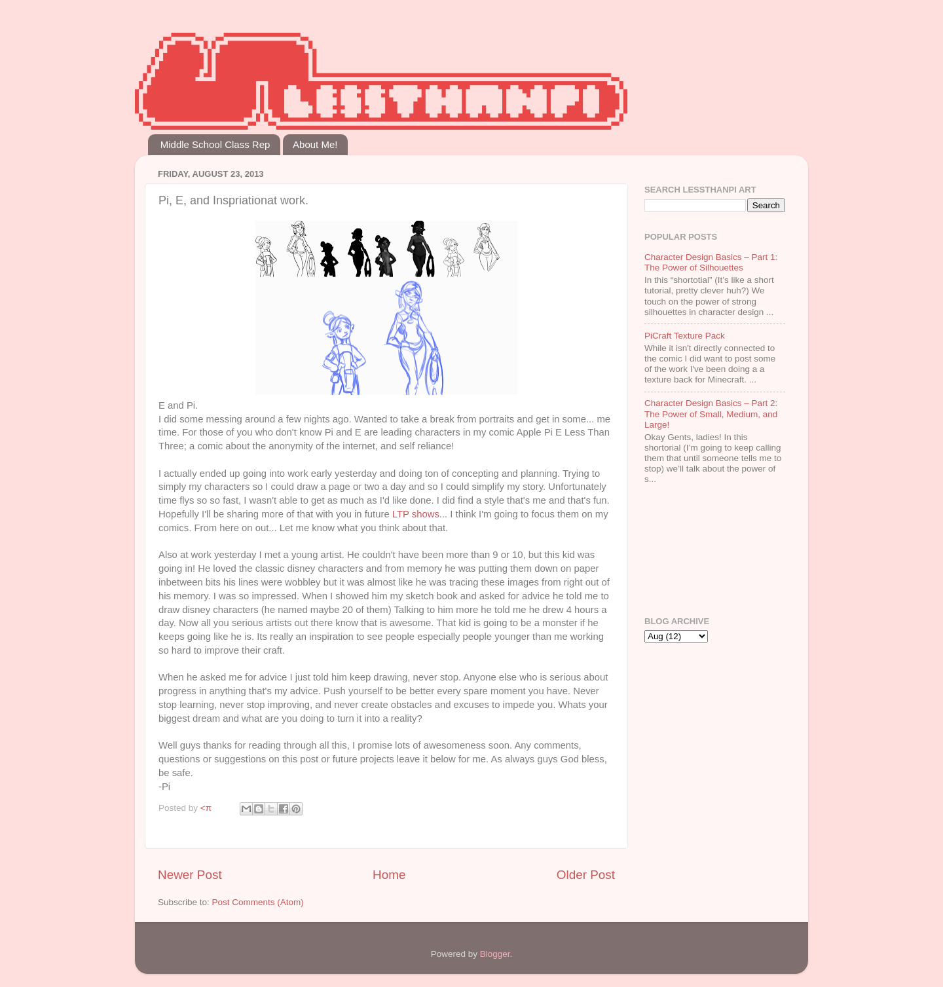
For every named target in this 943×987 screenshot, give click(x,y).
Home (389, 875)
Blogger (495, 954)
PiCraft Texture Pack (684, 336)
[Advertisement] (685, 552)
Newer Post (190, 875)
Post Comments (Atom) (258, 902)
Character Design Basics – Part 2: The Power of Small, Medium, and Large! (710, 413)
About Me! (315, 144)
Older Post (586, 875)
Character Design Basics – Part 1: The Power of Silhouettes (710, 262)
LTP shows (415, 514)
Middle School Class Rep (215, 144)
